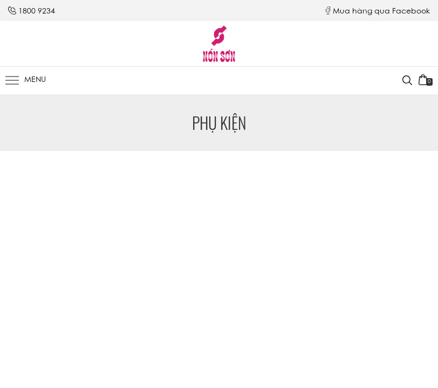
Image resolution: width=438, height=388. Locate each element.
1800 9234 (36, 12)
